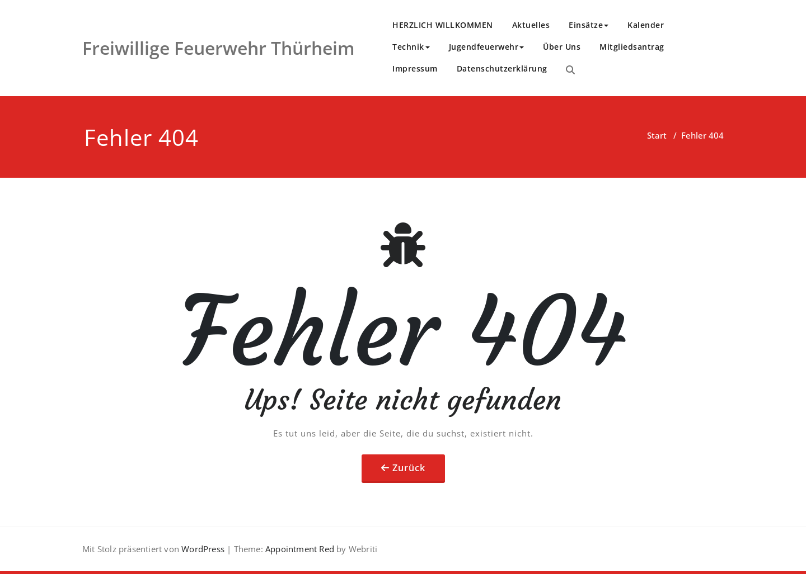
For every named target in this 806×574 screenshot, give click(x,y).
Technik (411, 46)
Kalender (645, 25)
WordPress (202, 548)
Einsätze (588, 25)
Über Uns (561, 46)
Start (657, 135)
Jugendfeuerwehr (486, 46)
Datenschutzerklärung (502, 68)
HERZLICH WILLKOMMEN (442, 25)
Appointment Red (298, 548)
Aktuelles (531, 25)
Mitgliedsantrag (631, 46)
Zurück (408, 468)
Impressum (415, 68)
